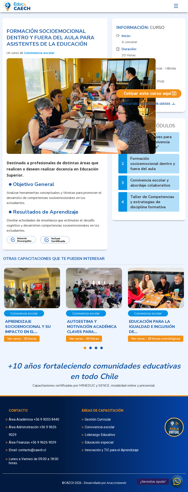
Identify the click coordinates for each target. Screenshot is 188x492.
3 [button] (96, 348)
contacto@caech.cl (32, 450)
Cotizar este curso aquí (147, 93)
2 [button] (90, 348)
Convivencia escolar (100, 427)
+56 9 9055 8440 (46, 419)
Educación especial (99, 442)
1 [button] (85, 348)
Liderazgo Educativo (100, 435)
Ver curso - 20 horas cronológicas (155, 339)
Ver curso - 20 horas (21, 339)
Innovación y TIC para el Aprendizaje (112, 450)
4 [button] (101, 348)
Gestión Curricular (98, 419)
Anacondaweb (116, 483)
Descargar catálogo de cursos (145, 103)
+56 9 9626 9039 (43, 442)
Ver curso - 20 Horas (84, 339)
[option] (32, 305)
